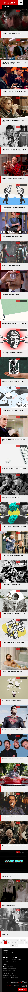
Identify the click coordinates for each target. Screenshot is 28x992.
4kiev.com (8, 972)
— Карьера (14, 961)
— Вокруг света (15, 962)
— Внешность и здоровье (17, 959)
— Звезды (5, 954)
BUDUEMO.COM (10, 977)
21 (24, 940)
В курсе (5, 964)
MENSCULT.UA (9, 973)
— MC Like (5, 952)
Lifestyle (14, 957)
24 (8, 942)
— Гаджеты (5, 959)
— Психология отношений (16, 954)
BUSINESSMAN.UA (10, 975)
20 (21, 940)
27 (19, 942)
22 (1, 942)
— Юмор (12, 952)
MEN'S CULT (9, 970)
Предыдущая (5, 940)
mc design (20, 982)
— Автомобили (6, 961)
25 (12, 942)
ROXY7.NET (9, 968)
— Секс (12, 955)
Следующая (14, 945)
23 (5, 942)
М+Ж (12, 950)
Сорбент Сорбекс (8, 985)
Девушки (5, 950)
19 (17, 940)
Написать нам (22, 989)
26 (15, 942)
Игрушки (5, 957)
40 (26, 942)
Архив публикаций (8, 966)
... (14, 940)
